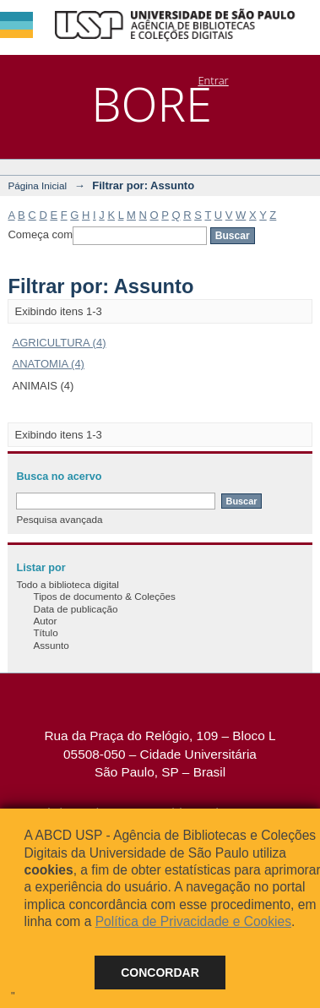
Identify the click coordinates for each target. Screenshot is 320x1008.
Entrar (213, 80)
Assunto (50, 645)
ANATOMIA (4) (48, 363)
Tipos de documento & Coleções (104, 596)
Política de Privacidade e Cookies (193, 921)
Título (45, 632)
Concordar (160, 972)
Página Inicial (37, 185)
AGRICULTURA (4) (59, 342)
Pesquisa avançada (59, 519)
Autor (45, 620)
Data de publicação (75, 608)
